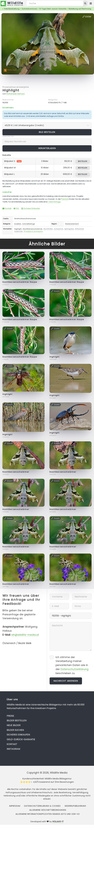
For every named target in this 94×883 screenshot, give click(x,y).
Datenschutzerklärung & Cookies (42, 805)
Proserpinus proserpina (15, 87)
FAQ (16, 208)
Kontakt (6, 208)
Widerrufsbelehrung (75, 805)
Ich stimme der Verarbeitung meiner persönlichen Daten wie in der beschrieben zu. (72, 665)
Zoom (87, 16)
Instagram (13, 748)
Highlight (10, 90)
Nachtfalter (48, 229)
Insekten (17, 224)
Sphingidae (69, 229)
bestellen (82, 161)
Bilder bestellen (16, 720)
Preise (10, 715)
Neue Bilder (13, 725)
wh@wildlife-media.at (25, 635)
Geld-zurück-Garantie (21, 739)
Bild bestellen (47, 132)
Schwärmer (58, 229)
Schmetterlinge (28, 224)
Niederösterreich (72, 224)
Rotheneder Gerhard (15, 94)
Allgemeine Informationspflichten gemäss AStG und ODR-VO (48, 814)
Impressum (14, 805)
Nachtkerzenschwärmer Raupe (19, 282)
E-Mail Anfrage (53, 202)
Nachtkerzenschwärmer (32, 229)
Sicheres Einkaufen (30, 208)
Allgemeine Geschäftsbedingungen (47, 810)
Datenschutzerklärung (74, 669)
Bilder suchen (15, 730)
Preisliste (65, 199)
